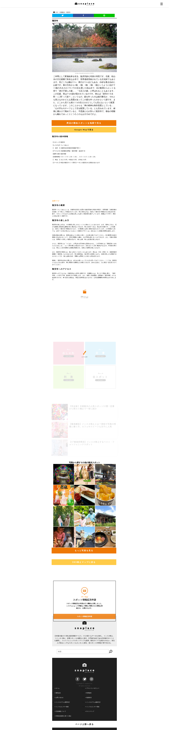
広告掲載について (60, 711)
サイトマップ (89, 711)
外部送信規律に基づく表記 (63, 716)
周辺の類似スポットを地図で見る (84, 123)
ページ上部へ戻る (84, 724)
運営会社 (58, 693)
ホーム (57, 688)
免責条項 (88, 697)
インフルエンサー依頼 (62, 706)
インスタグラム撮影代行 (93, 702)
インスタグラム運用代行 (62, 702)
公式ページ (55, 201)
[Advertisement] (84, 182)
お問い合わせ (59, 697)
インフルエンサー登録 (92, 706)
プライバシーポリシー (92, 688)
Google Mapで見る (83, 130)
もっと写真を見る (84, 550)
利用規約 (88, 693)
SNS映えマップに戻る (84, 562)
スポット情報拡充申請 (84, 643)
